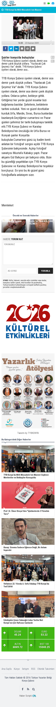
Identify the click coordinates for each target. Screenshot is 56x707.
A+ (52, 57)
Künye (17, 668)
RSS (33, 668)
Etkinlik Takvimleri (46, 668)
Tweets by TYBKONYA (28, 433)
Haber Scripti (25, 695)
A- (52, 61)
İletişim (25, 668)
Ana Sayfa (6, 668)
